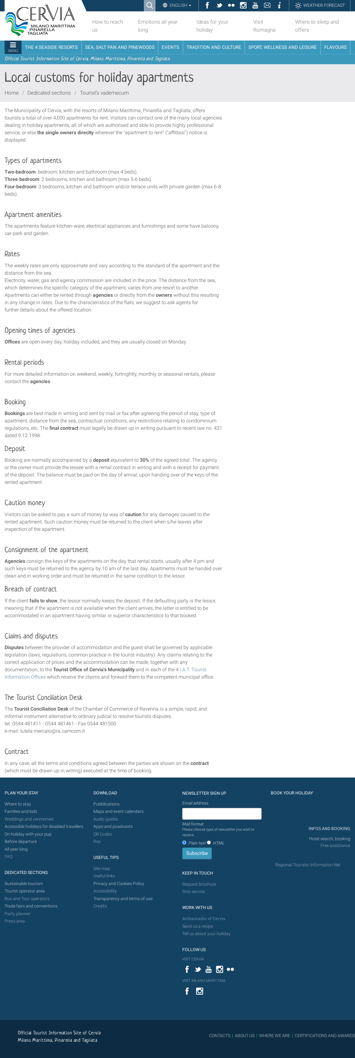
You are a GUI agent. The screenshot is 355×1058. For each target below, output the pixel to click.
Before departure (21, 841)
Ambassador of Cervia (203, 918)
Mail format (222, 829)
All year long (16, 849)
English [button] (180, 5)
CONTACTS (219, 1035)
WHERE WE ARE (274, 1035)
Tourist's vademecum (104, 93)
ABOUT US (244, 1035)
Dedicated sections (49, 93)
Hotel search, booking (329, 838)
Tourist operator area (25, 891)
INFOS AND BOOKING (329, 828)
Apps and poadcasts (113, 826)
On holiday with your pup (28, 834)
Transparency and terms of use (122, 898)
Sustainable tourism (24, 883)
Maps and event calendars (118, 811)
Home (12, 93)
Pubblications (106, 804)
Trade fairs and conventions (31, 906)
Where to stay (18, 804)
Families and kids (21, 811)
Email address (195, 803)
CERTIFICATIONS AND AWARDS (325, 1035)
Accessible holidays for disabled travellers (44, 826)
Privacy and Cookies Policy (118, 883)
